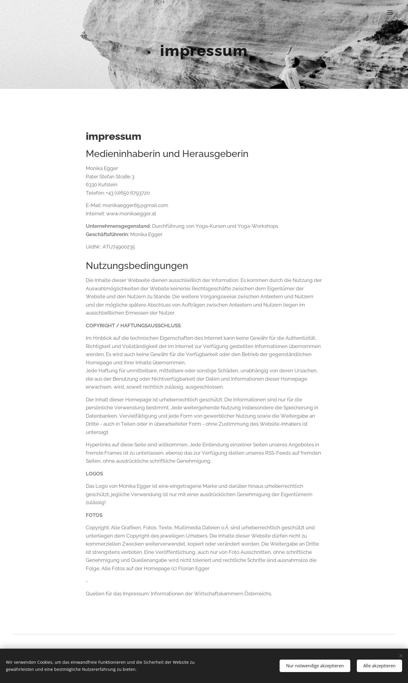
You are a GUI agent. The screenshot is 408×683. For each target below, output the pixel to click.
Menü (390, 12)
